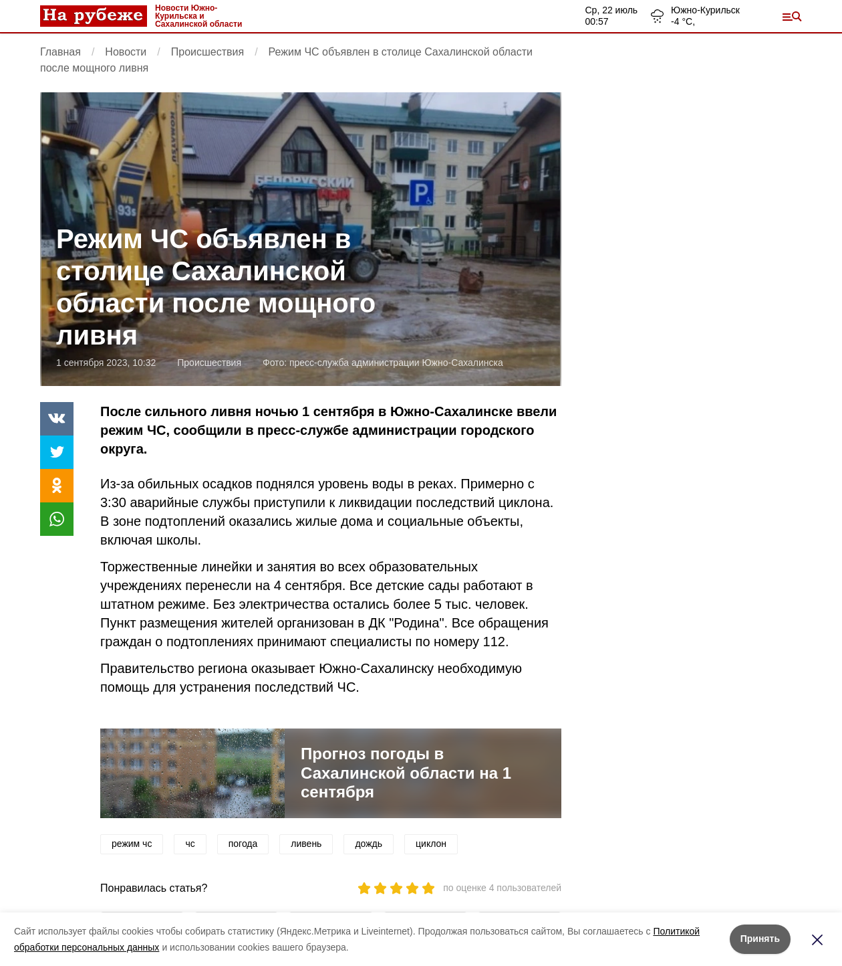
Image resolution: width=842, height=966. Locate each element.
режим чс (132, 843)
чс (189, 843)
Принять (760, 938)
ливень (306, 843)
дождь (368, 843)
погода (243, 843)
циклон (431, 843)
